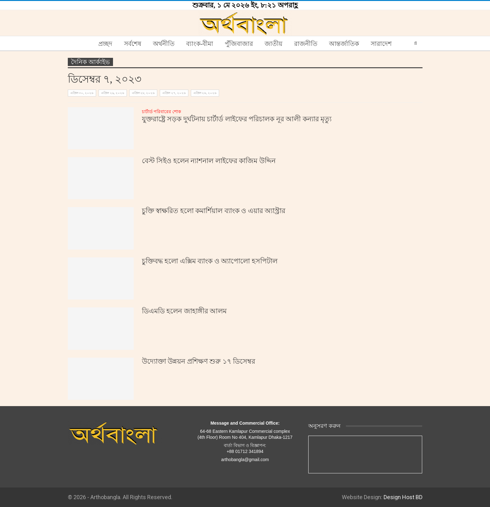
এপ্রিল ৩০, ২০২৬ (82, 93)
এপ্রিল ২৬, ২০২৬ (205, 93)
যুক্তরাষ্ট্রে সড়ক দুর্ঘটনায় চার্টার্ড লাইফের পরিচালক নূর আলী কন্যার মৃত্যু (237, 116)
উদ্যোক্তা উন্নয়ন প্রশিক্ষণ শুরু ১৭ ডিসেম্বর (199, 361)
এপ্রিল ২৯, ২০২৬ (112, 93)
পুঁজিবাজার (239, 43)
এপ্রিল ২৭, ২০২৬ (174, 93)
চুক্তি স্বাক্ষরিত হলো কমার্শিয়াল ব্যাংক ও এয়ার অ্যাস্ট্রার (214, 211)
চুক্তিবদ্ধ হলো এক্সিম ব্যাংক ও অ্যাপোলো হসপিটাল (209, 261)
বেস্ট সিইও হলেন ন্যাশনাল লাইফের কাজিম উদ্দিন (209, 161)
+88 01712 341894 (245, 451)
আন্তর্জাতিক (344, 43)
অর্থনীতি (164, 43)
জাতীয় (274, 43)
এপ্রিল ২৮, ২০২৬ (143, 93)
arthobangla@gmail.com (245, 459)
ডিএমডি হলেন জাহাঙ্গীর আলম (184, 311)
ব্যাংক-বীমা (199, 43)
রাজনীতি (305, 43)
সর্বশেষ (132, 43)
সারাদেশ (381, 43)
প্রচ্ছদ (105, 43)
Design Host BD (403, 497)
